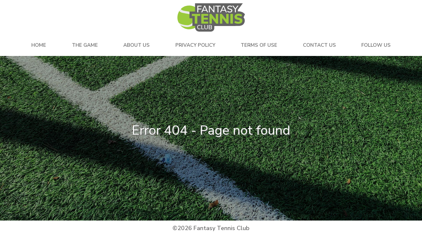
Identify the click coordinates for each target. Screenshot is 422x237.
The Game (85, 45)
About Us (136, 45)
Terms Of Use (259, 45)
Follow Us (376, 45)
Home (38, 45)
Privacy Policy (195, 45)
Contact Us (319, 45)
